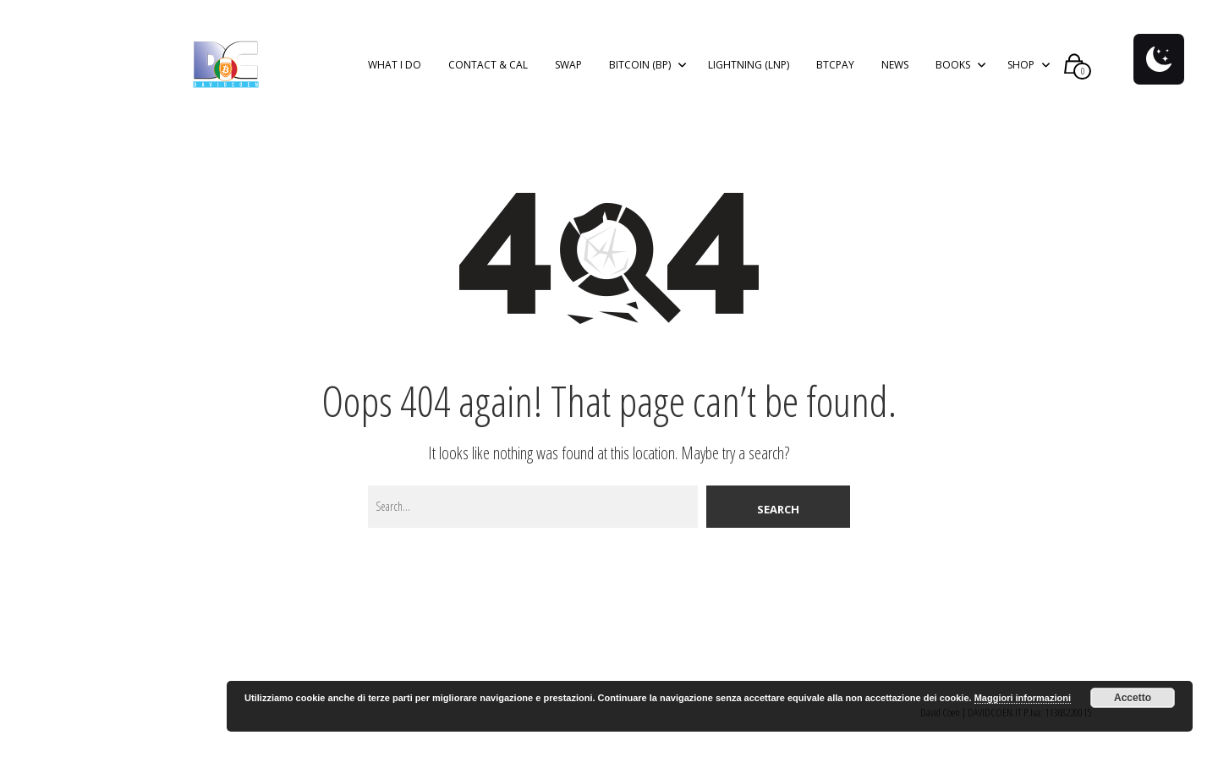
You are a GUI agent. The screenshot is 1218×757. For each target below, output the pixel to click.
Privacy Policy (759, 17)
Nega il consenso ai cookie (901, 17)
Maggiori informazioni (1022, 698)
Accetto (1132, 698)
